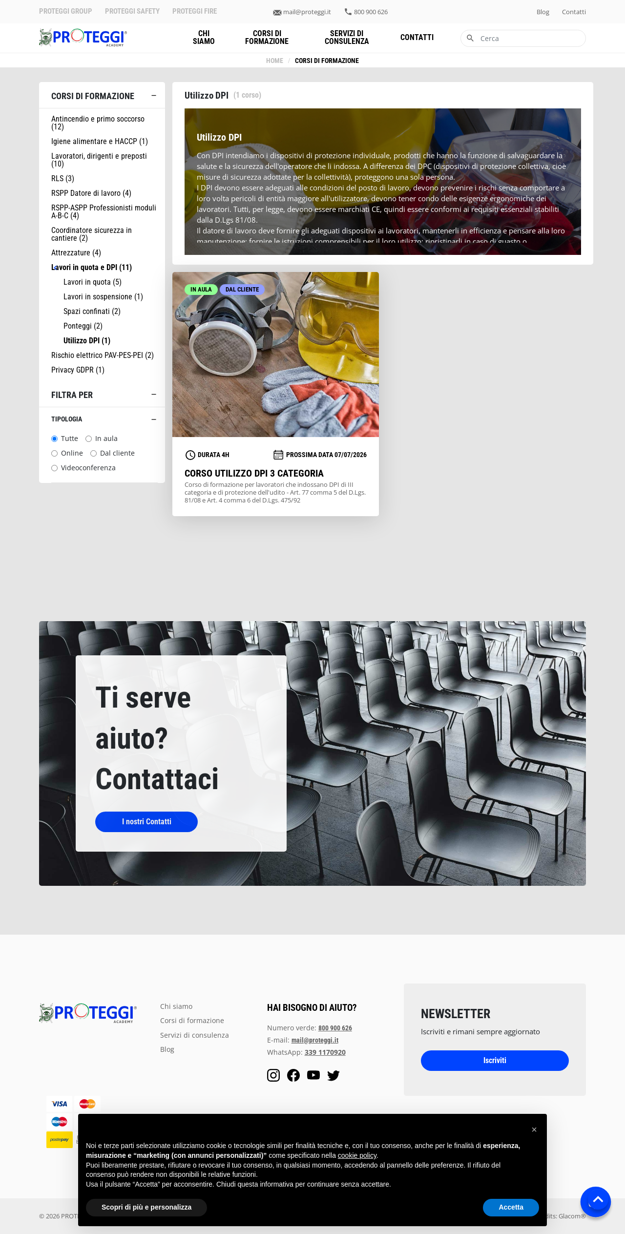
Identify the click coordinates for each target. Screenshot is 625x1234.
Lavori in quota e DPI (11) (91, 268)
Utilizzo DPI (86, 341)
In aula (106, 438)
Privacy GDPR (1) (77, 370)
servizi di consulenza (347, 37)
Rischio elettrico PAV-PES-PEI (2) (102, 355)
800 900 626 (371, 12)
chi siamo (204, 37)
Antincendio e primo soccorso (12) (98, 123)
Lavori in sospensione (103, 297)
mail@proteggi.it (307, 12)
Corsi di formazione (267, 37)
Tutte (69, 438)
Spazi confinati (92, 311)
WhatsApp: (306, 1052)
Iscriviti (494, 1060)
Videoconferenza (88, 467)
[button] (534, 1129)
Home (274, 61)
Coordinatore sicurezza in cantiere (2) (91, 234)
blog (543, 12)
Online (72, 453)
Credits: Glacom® (560, 1216)
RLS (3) (62, 179)
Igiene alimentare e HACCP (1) (99, 142)
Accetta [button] (511, 1207)
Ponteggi (83, 326)
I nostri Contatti (146, 821)
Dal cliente (117, 453)
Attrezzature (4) (76, 253)
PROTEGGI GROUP (65, 11)
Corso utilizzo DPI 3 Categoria (254, 473)
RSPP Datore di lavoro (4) (91, 193)
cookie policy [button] (357, 1155)
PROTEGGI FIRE (194, 11)
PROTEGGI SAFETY (132, 11)
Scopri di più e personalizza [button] (146, 1207)
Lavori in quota (92, 282)
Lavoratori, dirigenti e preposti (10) (99, 160)
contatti (574, 12)
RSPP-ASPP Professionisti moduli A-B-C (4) (103, 212)
